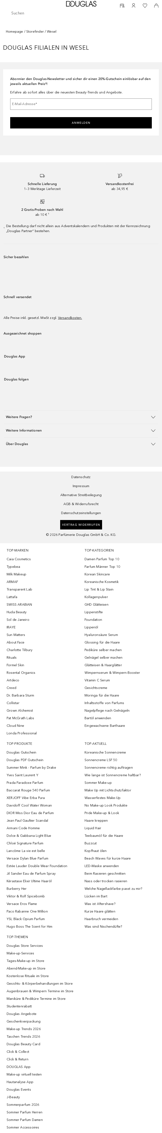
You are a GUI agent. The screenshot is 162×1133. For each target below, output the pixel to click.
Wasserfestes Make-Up (103, 798)
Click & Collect (18, 1052)
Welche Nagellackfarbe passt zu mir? (113, 889)
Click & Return (17, 1059)
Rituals (12, 658)
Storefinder (35, 32)
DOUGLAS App (19, 1067)
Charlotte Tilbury (19, 650)
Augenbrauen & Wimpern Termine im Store (40, 991)
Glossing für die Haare (102, 642)
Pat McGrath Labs (20, 718)
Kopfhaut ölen (96, 851)
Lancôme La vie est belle (26, 851)
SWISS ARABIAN (19, 605)
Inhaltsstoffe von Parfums (104, 703)
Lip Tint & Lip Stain (99, 589)
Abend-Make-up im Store (26, 968)
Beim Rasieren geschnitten (105, 874)
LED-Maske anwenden (102, 866)
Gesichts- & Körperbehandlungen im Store (40, 984)
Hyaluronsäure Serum (101, 635)
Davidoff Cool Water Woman (29, 805)
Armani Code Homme (23, 828)
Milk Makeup (16, 574)
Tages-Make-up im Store (25, 961)
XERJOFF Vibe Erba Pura (26, 798)
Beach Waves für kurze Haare (108, 858)
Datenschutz (80, 477)
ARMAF (12, 582)
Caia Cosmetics (19, 559)
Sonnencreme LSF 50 (101, 760)
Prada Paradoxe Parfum (25, 783)
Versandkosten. (70, 318)
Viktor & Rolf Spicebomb (26, 896)
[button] (81, 417)
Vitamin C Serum (97, 680)
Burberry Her (17, 889)
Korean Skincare (97, 574)
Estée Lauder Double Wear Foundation (37, 866)
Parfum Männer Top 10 (102, 567)
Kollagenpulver (96, 597)
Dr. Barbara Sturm (20, 695)
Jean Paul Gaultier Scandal (27, 821)
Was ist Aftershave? (100, 904)
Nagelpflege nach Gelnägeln (107, 711)
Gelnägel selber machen (103, 658)
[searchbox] (81, 13)
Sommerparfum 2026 (23, 1105)
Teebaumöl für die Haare (104, 836)
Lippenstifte (94, 612)
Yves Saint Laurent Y (22, 775)
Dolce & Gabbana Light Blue (29, 836)
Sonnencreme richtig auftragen (109, 768)
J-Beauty (13, 1097)
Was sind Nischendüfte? (103, 927)
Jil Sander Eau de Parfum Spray (31, 874)
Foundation (93, 620)
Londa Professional (22, 733)
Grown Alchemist (20, 711)
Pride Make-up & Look (102, 813)
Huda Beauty (17, 612)
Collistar (13, 703)
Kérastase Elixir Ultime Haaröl (29, 881)
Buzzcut (91, 843)
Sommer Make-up (98, 783)
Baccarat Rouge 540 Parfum (28, 790)
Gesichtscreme (96, 688)
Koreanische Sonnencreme (105, 752)
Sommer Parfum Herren (24, 1112)
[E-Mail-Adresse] (81, 104)
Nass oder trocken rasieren (106, 881)
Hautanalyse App (20, 1082)
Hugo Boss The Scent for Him (29, 927)
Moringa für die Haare (102, 695)
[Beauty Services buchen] (122, 5)
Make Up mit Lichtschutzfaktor (108, 790)
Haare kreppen (96, 821)
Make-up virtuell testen (24, 1074)
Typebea (13, 567)
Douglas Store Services (25, 946)
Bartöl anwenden (98, 718)
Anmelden (81, 122)
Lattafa (12, 597)
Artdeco (13, 680)
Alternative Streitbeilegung (81, 495)
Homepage (14, 32)
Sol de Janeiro (18, 620)
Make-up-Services (20, 953)
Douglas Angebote (21, 1014)
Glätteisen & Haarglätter (103, 665)
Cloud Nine (15, 726)
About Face (15, 642)
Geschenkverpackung (24, 1021)
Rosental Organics (21, 673)
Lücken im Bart (96, 896)
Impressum (81, 486)
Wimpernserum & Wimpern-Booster (112, 673)
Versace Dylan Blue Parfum (27, 858)
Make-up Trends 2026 (24, 1029)
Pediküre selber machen (103, 650)
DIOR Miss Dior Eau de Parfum (30, 813)
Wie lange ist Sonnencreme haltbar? (113, 775)
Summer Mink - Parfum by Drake (31, 768)
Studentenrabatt (19, 1006)
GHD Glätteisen (96, 605)
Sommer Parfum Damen (25, 1120)
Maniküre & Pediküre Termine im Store (36, 999)
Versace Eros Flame (22, 904)
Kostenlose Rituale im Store (28, 976)
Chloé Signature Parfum (25, 843)
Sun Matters (16, 635)
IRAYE (11, 627)
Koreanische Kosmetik (102, 582)
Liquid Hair (93, 828)
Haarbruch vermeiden (101, 919)
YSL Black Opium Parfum (26, 919)
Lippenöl (91, 627)
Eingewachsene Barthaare (105, 726)
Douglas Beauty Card (23, 1044)
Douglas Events (19, 1090)
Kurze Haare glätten (100, 911)
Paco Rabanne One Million (27, 911)
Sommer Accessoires (23, 1127)
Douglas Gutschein (21, 752)
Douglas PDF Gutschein (25, 760)
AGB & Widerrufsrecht (81, 504)
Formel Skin (15, 665)
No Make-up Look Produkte (106, 805)
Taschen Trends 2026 (23, 1037)
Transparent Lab (19, 589)
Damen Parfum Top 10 (102, 559)
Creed (11, 688)
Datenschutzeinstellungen (81, 513)
